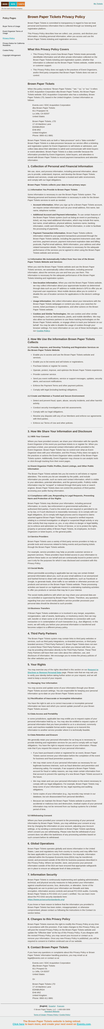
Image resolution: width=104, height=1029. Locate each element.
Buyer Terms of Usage (11, 26)
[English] (43, 1006)
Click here (18, 1024)
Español (52, 1006)
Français (60, 1006)
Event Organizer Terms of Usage (13, 32)
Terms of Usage (40, 1015)
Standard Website (52, 1011)
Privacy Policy (9, 38)
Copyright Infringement (12, 55)
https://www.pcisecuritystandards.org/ (46, 899)
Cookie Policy (8, 50)
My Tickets (98, 4)
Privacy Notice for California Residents (13, 44)
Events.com (84, 1024)
